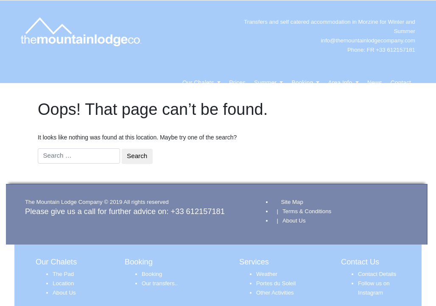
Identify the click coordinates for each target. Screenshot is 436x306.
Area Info (341, 82)
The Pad (63, 274)
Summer (266, 82)
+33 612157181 (198, 211)
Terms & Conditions (306, 211)
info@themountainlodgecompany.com (368, 40)
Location (63, 283)
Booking (302, 82)
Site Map (292, 202)
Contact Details (377, 274)
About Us (294, 220)
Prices (237, 82)
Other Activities (275, 292)
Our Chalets (199, 82)
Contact (401, 82)
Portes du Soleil (276, 283)
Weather (266, 274)
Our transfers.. (160, 283)
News (374, 82)
